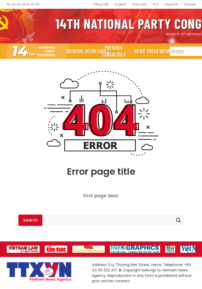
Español (171, 4)
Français (139, 4)
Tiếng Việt (101, 4)
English (120, 4)
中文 (156, 4)
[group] (23, 249)
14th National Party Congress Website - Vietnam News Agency (101, 26)
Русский (190, 4)
